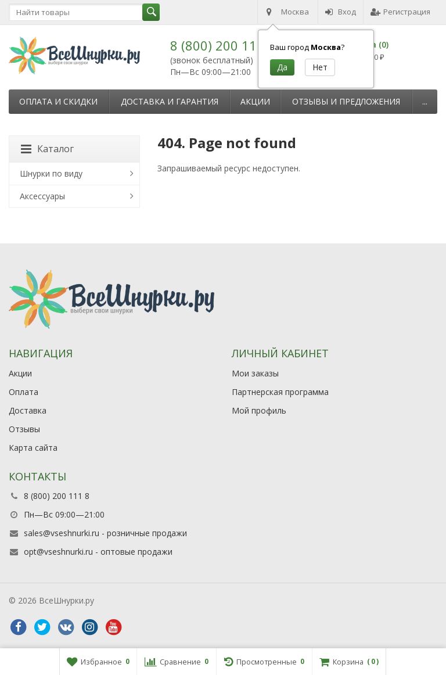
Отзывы (24, 429)
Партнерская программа (280, 391)
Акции (255, 101)
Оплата (23, 391)
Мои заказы (255, 373)
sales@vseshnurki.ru (61, 532)
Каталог (47, 148)
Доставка (27, 410)
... (424, 101)
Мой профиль (259, 410)
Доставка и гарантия (169, 101)
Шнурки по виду (51, 173)
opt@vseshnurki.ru (58, 551)
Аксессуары (42, 196)
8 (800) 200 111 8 (222, 45)
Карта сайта (33, 447)
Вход (340, 11)
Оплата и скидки (58, 101)
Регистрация (400, 11)
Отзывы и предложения (346, 101)
